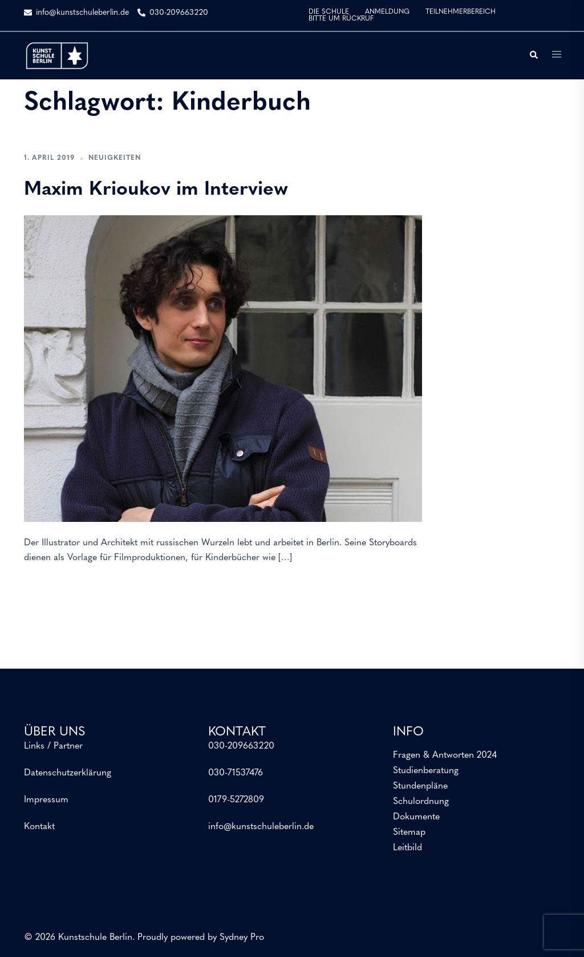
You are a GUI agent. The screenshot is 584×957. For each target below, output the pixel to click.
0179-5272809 (236, 800)
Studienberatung (426, 770)
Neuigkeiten (114, 158)
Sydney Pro (242, 937)
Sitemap (409, 832)
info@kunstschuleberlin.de (261, 826)
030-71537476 (235, 773)
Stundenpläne (420, 786)
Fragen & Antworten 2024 (445, 755)
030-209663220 (241, 746)
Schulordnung (421, 801)
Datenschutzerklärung (67, 773)
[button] (533, 55)
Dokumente (416, 817)
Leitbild (407, 848)
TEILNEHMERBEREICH (460, 12)
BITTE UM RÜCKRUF (341, 18)
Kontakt (39, 826)
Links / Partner (53, 746)
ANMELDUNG (387, 12)
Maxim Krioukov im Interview (156, 190)
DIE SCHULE (329, 12)
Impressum (46, 800)
